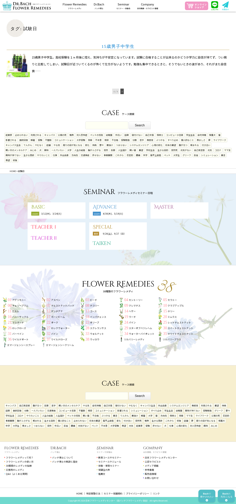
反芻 (113, 150)
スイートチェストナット (180, 328)
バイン (54, 333)
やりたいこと (43, 155)
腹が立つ (183, 145)
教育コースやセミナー (109, 457)
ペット (167, 155)
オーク (54, 322)
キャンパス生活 (13, 145)
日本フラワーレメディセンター (161, 457)
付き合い (206, 145)
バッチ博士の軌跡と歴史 (65, 461)
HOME (79, 493)
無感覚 (150, 140)
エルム (15, 311)
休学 (145, 155)
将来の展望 (170, 145)
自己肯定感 (199, 150)
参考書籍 (149, 469)
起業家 (9, 134)
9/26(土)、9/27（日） (114, 233)
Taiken (102, 243)
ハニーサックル (20, 316)
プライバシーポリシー (137, 493)
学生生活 (190, 134)
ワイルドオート (20, 339)
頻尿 (107, 140)
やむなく (39, 145)
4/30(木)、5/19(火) (113, 213)
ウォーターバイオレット (141, 333)
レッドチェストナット (179, 322)
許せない (96, 155)
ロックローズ (19, 328)
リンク (156, 493)
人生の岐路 (79, 150)
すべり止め (173, 140)
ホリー (171, 311)
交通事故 (85, 155)
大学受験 (81, 140)
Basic (38, 207)
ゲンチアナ (57, 311)
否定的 (130, 155)
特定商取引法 (93, 493)
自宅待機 (202, 134)
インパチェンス (98, 316)
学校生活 (150, 150)
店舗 (48, 145)
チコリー (94, 305)
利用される (36, 134)
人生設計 (122, 150)
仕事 (55, 155)
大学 (69, 150)
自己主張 (149, 134)
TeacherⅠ (44, 227)
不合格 (115, 140)
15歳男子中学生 (118, 46)
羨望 (8, 160)
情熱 (71, 134)
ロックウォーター (60, 328)
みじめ (33, 150)
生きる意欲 (29, 155)
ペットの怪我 (96, 134)
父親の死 (62, 134)
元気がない (185, 150)
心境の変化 (157, 145)
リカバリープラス (172, 339)
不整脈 (48, 140)
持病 (94, 145)
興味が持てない (13, 155)
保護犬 (212, 134)
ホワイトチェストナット (180, 333)
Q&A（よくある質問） (17, 473)
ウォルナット (97, 333)
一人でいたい (57, 150)
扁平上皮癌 (155, 155)
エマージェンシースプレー (21, 345)
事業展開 (108, 155)
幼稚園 (109, 134)
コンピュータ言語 (174, 134)
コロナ (218, 150)
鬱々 (101, 145)
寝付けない (137, 134)
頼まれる (194, 145)
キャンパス (49, 134)
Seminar (105, 448)
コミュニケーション (64, 140)
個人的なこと (187, 140)
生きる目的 (163, 150)
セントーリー (136, 299)
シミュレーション (209, 155)
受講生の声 (104, 469)
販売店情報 (150, 473)
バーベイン (18, 333)
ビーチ (93, 299)
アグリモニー (19, 299)
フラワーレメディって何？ (19, 457)
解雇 (33, 140)
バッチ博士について (62, 457)
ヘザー (132, 311)
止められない (21, 134)
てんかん (28, 145)
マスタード (18, 322)
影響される (11, 140)
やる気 (57, 145)
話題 (127, 134)
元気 (210, 150)
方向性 (74, 155)
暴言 (223, 155)
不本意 (98, 140)
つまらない (121, 145)
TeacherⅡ (44, 238)
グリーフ (187, 155)
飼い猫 (133, 150)
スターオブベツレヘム (140, 328)
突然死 (174, 150)
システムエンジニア (139, 145)
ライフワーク (219, 140)
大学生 (176, 155)
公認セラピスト (153, 461)
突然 (106, 150)
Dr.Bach (58, 448)
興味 (46, 150)
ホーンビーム (58, 316)
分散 (134, 140)
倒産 (90, 140)
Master (164, 207)
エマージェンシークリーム (60, 345)
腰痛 (138, 155)
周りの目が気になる (72, 145)
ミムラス (172, 316)
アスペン (55, 299)
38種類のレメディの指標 (19, 465)
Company (153, 448)
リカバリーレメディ (134, 339)
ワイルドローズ (59, 339)
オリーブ (94, 322)
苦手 (142, 140)
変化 (87, 145)
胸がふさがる (94, 150)
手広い (118, 134)
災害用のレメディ (15, 469)
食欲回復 (23, 140)
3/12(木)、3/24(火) (51, 213)
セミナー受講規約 (113, 493)
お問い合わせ (152, 478)
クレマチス (134, 305)
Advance (105, 207)
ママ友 (227, 150)
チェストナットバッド (62, 305)
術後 (15, 160)
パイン (132, 322)
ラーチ (132, 316)
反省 (196, 155)
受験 (40, 140)
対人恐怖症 (82, 134)
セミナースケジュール (109, 461)
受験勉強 (125, 140)
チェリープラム (20, 305)
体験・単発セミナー (108, 465)
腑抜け (110, 145)
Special (102, 227)
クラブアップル (176, 305)
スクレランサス (98, 328)
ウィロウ (94, 339)
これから (119, 155)
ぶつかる (160, 140)
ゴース (93, 311)
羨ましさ (201, 140)
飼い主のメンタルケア (16, 150)
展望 (141, 150)
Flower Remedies (21, 448)
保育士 (160, 134)
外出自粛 (64, 155)
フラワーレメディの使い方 (20, 461)
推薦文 (101, 473)
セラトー (172, 299)
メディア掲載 (151, 465)
